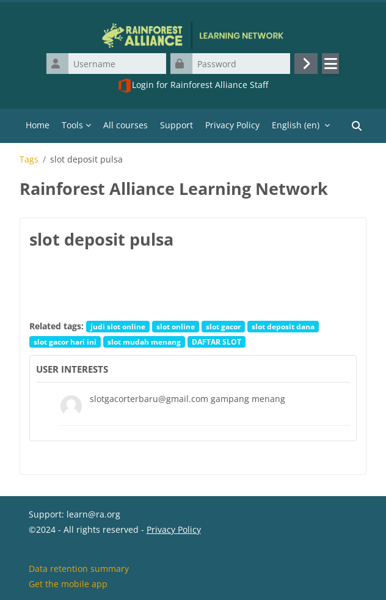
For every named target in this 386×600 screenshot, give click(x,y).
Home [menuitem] (37, 125)
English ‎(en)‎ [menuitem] (295, 125)
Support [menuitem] (176, 125)
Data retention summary (79, 568)
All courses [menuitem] (125, 125)
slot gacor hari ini (65, 341)
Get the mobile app (68, 584)
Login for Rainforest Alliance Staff (192, 85)
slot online (175, 326)
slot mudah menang (144, 341)
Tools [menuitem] (72, 125)
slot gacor (223, 326)
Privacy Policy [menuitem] (232, 125)
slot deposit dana (283, 326)
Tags (29, 159)
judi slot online (117, 326)
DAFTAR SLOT (216, 341)
